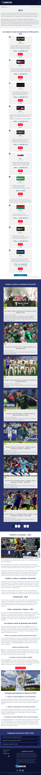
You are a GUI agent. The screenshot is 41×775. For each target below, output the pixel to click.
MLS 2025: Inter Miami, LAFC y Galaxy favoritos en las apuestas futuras (20, 347)
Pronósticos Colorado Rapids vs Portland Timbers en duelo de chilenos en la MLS (20, 414)
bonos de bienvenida (18, 642)
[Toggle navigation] (39, 2)
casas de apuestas (7, 719)
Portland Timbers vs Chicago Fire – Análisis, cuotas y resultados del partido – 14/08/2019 (20, 447)
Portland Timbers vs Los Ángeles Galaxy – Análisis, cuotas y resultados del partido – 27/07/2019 (20, 514)
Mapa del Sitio (6, 753)
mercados (27, 626)
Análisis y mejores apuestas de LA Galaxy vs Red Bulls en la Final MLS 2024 (20, 380)
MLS (36, 16)
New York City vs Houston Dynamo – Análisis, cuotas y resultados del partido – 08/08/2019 (20, 481)
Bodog (2, 649)
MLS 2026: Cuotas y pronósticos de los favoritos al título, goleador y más (20, 311)
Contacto (5, 751)
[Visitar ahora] (21, 39)
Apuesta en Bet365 (20, 667)
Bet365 (8, 659)
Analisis (20, 56)
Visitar (20, 54)
